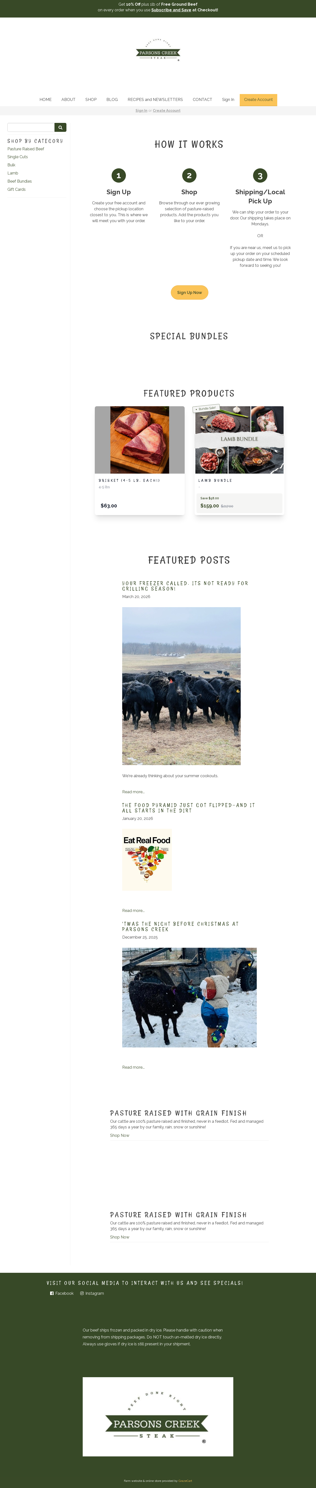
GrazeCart (185, 1481)
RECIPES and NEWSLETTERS (155, 99)
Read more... (133, 792)
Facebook (61, 1293)
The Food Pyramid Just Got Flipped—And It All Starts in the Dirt (189, 807)
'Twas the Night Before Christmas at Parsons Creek (180, 926)
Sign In (228, 99)
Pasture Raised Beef (25, 149)
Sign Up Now (189, 292)
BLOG (112, 99)
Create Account (258, 99)
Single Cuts (17, 157)
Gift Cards (16, 189)
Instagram (91, 1293)
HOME (46, 99)
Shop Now (119, 1135)
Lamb (12, 173)
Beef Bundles (19, 181)
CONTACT (202, 99)
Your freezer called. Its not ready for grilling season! (185, 586)
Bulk (11, 165)
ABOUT (68, 99)
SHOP (91, 99)
